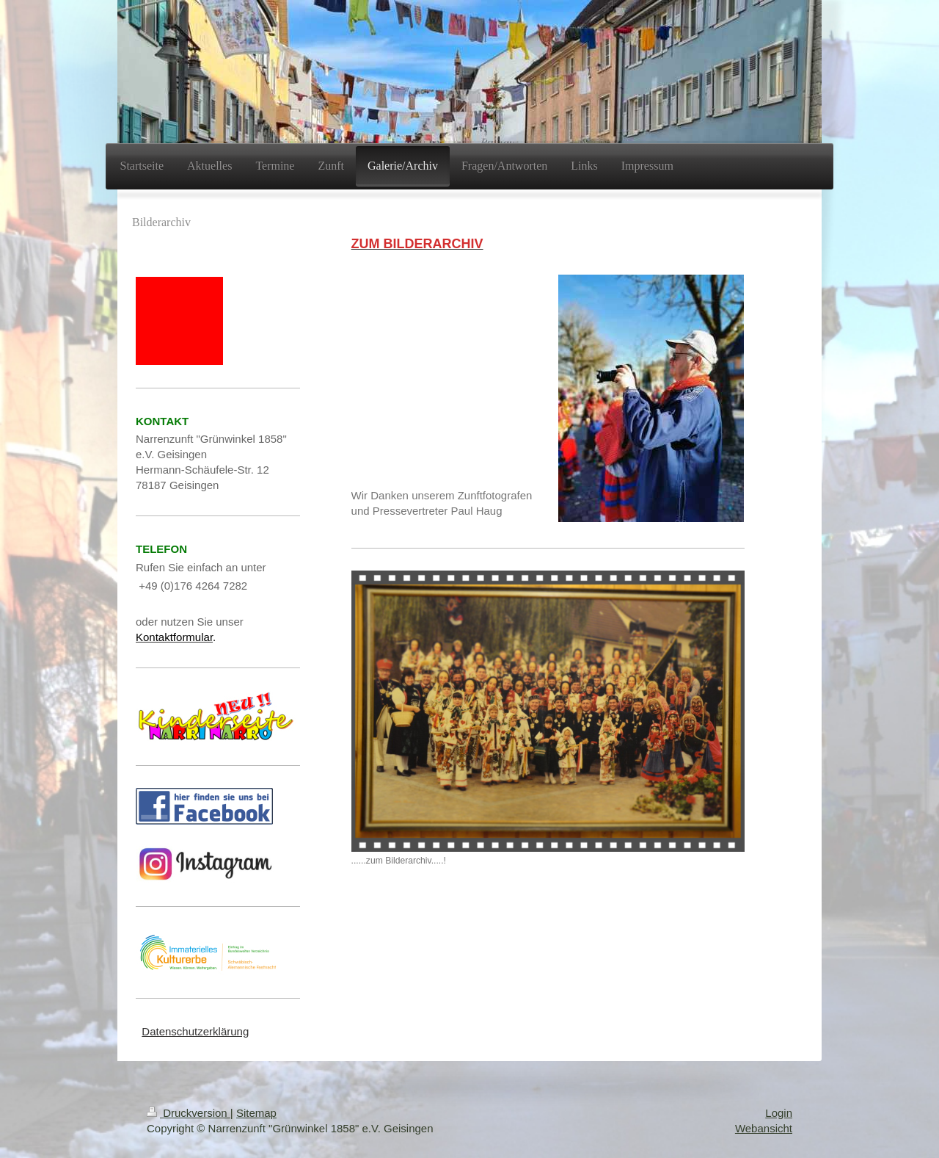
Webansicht (763, 1128)
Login (778, 1113)
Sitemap (256, 1113)
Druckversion (188, 1113)
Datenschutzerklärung (195, 1031)
